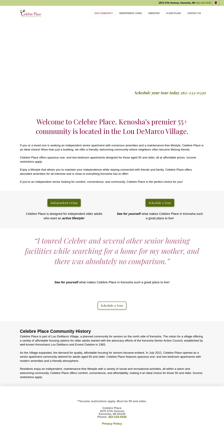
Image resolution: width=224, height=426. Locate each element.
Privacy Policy (112, 423)
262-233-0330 (203, 3)
